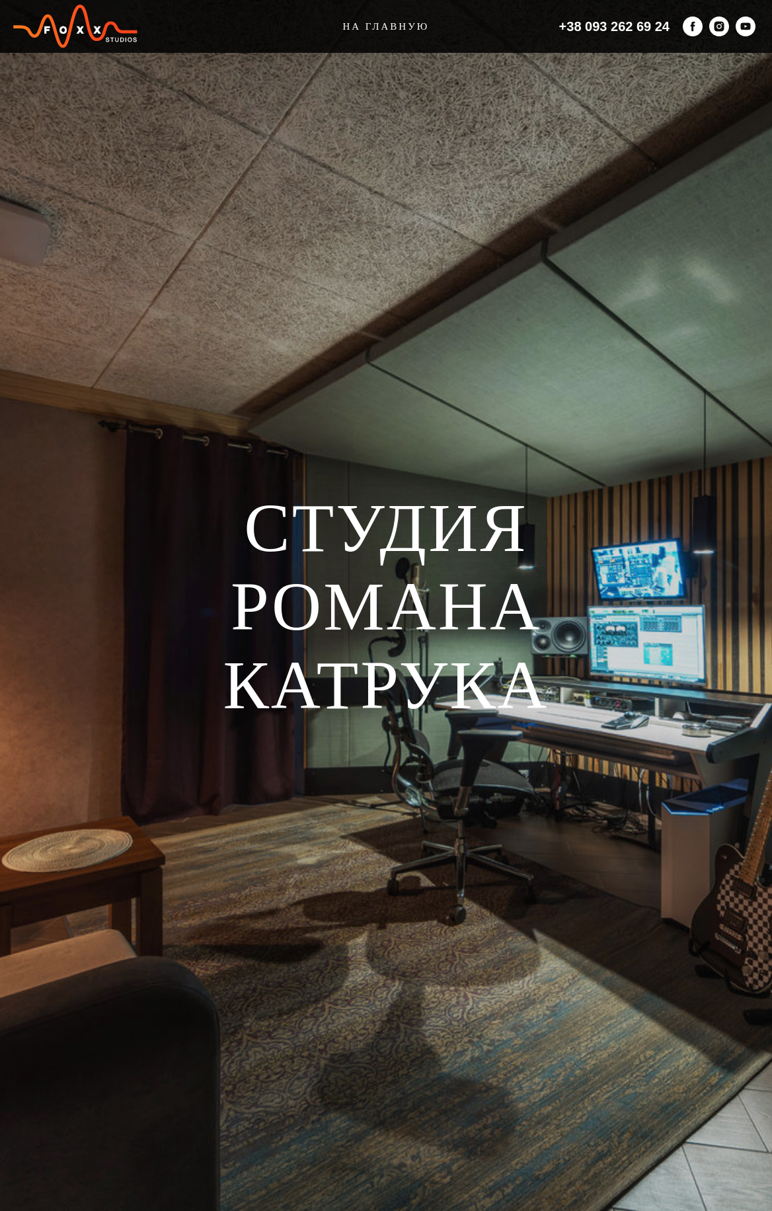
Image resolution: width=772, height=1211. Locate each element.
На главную (385, 26)
